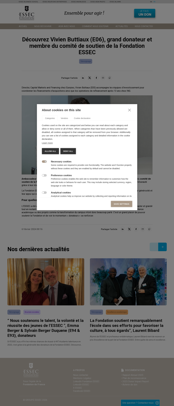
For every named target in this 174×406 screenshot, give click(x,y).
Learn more (47, 189)
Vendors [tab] (64, 164)
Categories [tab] (50, 164)
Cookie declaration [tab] (82, 164)
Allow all (50, 197)
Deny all (68, 197)
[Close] (129, 156)
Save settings (121, 250)
